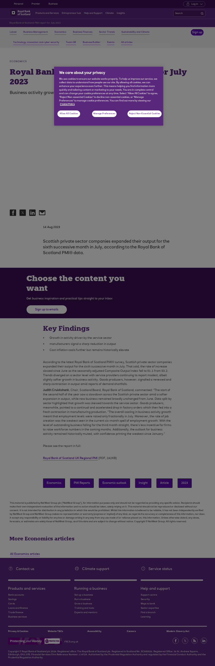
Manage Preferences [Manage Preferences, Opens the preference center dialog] (104, 114)
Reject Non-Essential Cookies (144, 114)
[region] (108, 96)
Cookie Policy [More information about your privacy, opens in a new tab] (67, 104)
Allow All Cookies (69, 114)
